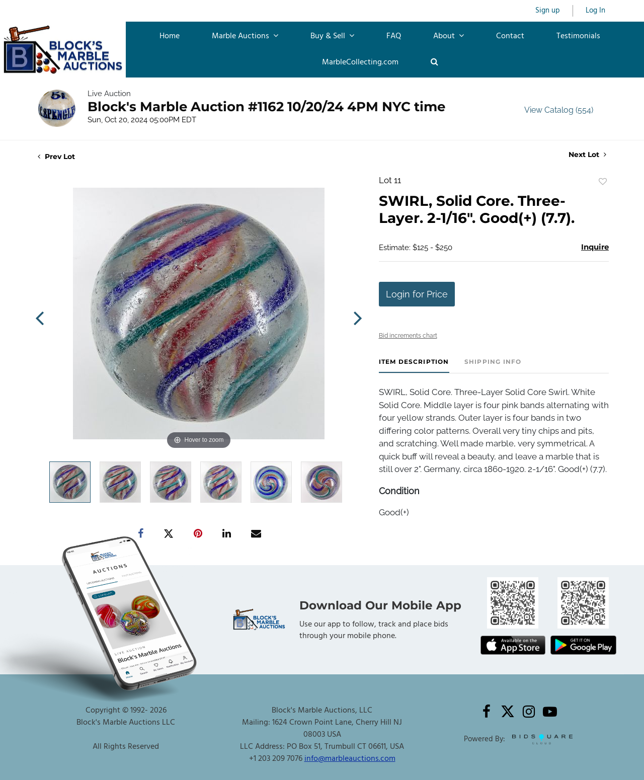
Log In (595, 11)
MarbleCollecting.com (360, 62)
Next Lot (587, 154)
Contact (510, 36)
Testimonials (578, 36)
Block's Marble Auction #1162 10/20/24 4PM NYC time (266, 107)
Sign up (547, 11)
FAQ (393, 36)
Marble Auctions (245, 36)
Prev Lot (56, 156)
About (448, 36)
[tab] (414, 365)
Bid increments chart (408, 335)
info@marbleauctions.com (349, 758)
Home (169, 36)
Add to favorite (603, 181)
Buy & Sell (332, 36)
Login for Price (417, 294)
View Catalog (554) (558, 110)
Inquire (595, 247)
